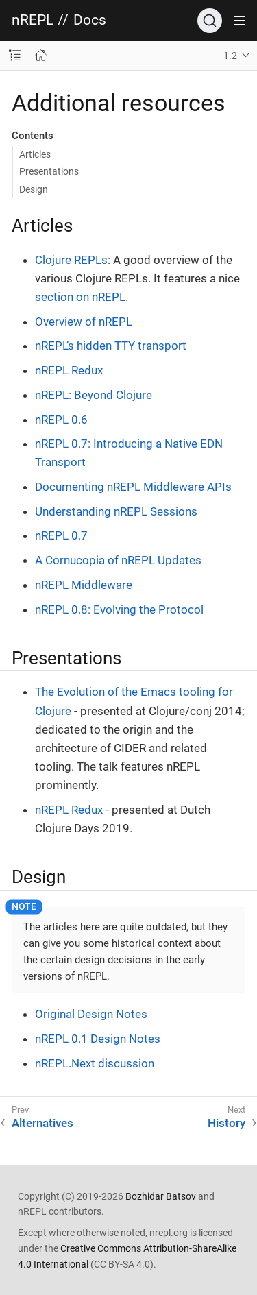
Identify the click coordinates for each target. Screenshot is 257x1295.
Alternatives (42, 1123)
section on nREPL (80, 297)
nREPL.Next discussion (94, 1063)
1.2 (230, 55)
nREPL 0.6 (61, 419)
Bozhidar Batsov (160, 1196)
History (226, 1123)
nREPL (32, 20)
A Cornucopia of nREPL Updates (118, 560)
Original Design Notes (91, 1014)
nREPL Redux (69, 370)
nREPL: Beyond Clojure (93, 395)
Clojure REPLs (71, 260)
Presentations (49, 171)
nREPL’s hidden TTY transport (110, 345)
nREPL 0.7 (61, 535)
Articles (35, 154)
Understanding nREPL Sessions (116, 511)
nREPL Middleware (83, 585)
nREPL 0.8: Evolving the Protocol (119, 609)
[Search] (209, 20)
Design (33, 189)
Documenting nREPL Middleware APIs (133, 487)
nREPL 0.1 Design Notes (97, 1038)
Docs (89, 20)
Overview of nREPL (83, 321)
